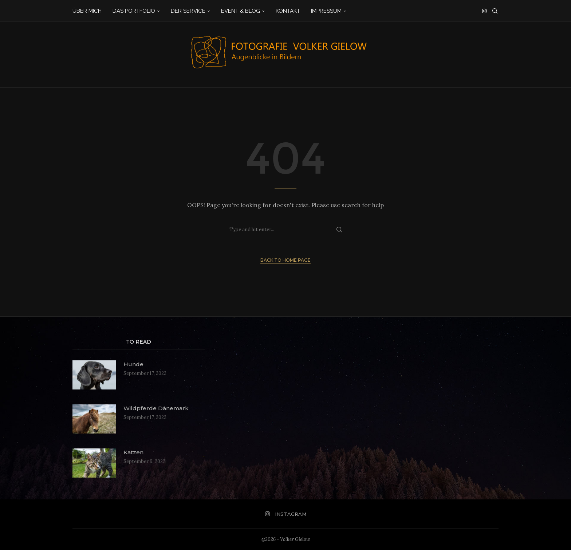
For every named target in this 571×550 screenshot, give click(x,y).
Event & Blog (240, 11)
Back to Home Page (285, 260)
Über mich (87, 11)
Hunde (133, 364)
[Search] (495, 10)
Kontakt (288, 11)
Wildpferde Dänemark (156, 408)
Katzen (134, 452)
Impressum (326, 11)
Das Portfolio (134, 11)
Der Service (188, 11)
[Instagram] (484, 10)
